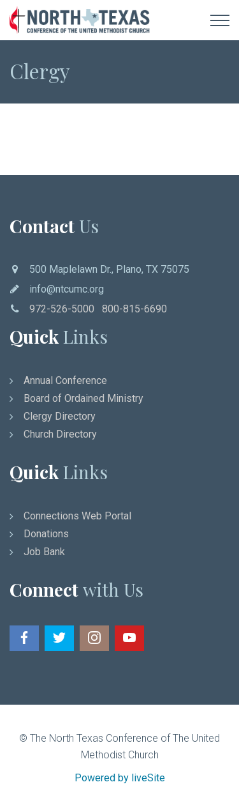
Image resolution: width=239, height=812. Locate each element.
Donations (46, 534)
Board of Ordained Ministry (83, 398)
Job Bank (44, 552)
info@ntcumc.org (66, 289)
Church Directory (60, 434)
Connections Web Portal (77, 516)
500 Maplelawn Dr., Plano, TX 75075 (109, 269)
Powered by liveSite (120, 778)
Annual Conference (65, 380)
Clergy (40, 70)
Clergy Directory (60, 416)
